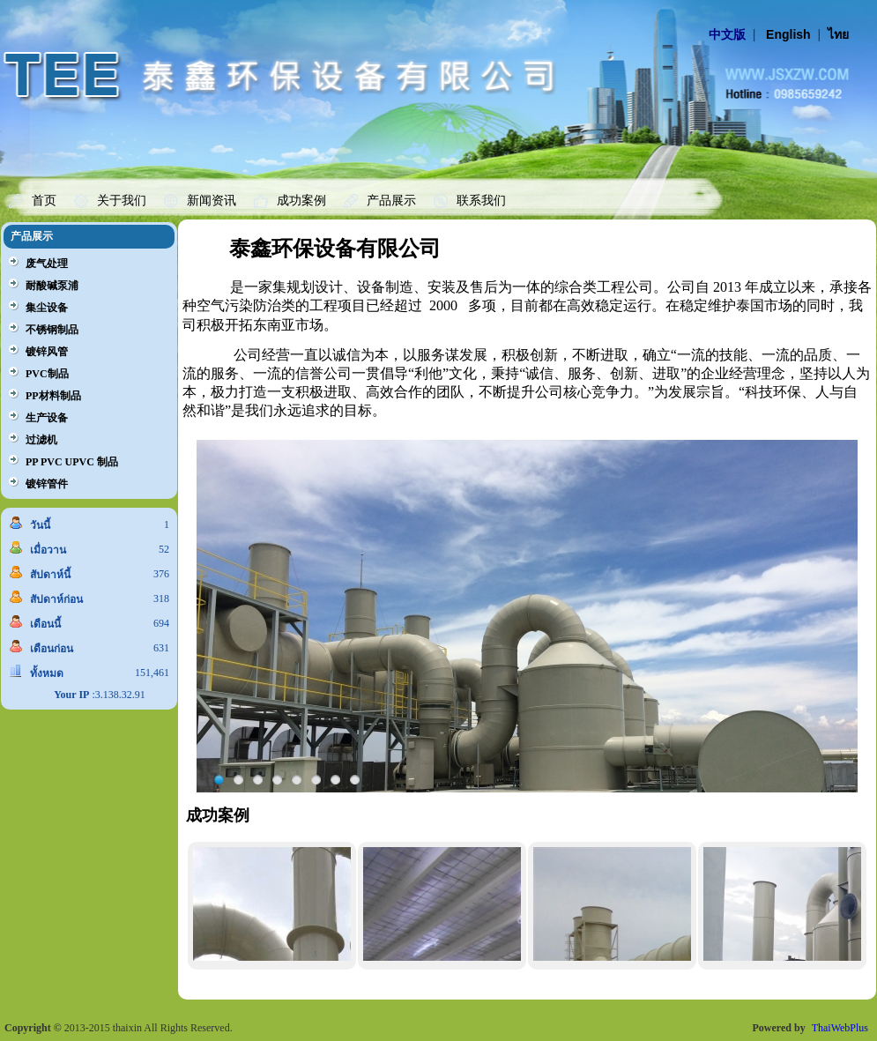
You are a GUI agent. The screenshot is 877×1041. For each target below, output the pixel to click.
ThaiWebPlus (840, 1028)
